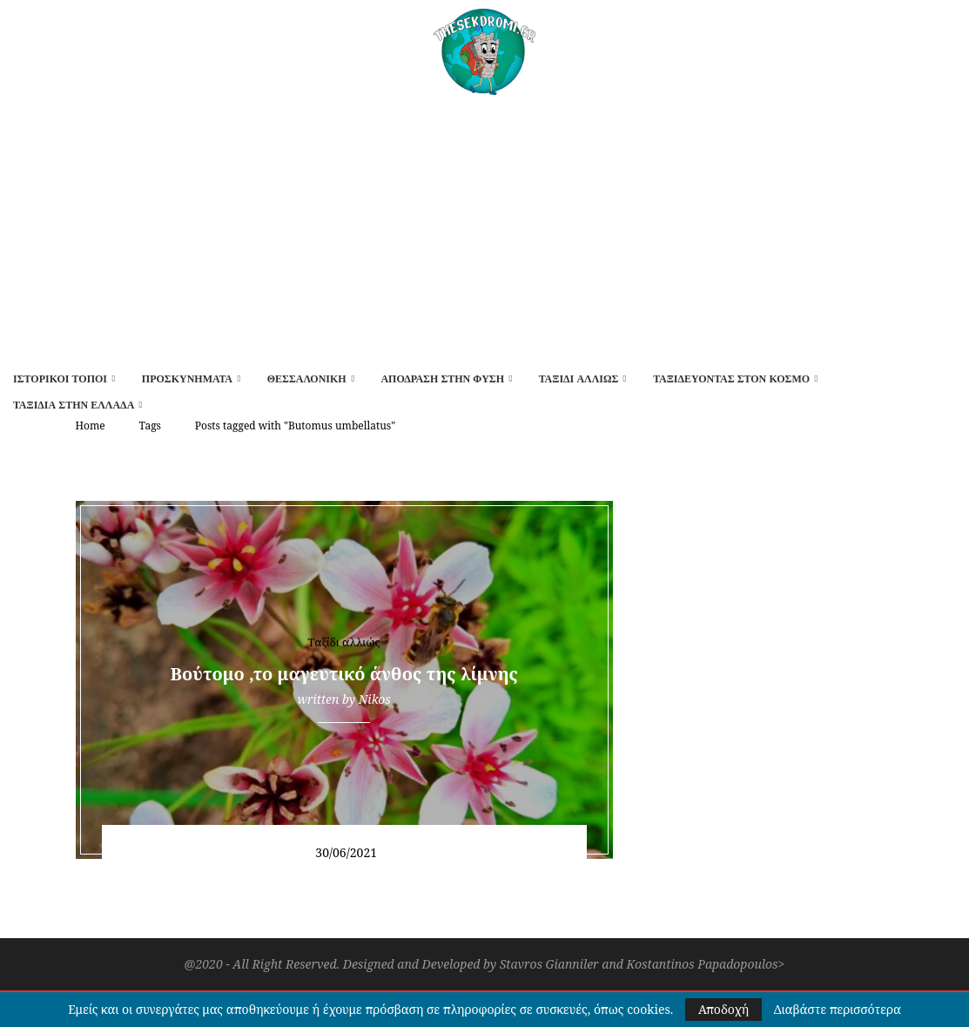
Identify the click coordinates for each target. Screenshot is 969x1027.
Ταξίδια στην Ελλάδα (73, 405)
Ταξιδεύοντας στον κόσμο (731, 379)
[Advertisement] (484, 226)
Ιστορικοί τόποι (60, 379)
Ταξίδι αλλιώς (579, 379)
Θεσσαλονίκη (307, 379)
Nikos (375, 699)
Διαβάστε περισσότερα (837, 1009)
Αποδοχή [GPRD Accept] (723, 1009)
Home (90, 425)
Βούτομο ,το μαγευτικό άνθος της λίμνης (344, 674)
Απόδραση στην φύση (442, 379)
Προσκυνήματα (187, 379)
